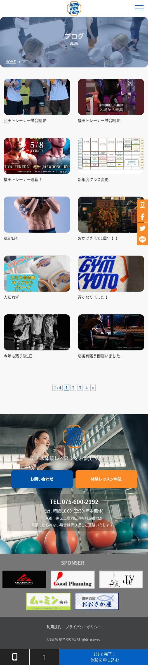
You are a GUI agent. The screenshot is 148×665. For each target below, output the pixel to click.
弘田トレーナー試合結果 (25, 120)
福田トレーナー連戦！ (23, 179)
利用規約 (54, 627)
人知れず (11, 297)
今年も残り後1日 (18, 356)
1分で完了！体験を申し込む (104, 657)
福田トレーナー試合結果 (99, 120)
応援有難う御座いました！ (101, 356)
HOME (11, 61)
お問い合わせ (41, 479)
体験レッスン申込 (106, 479)
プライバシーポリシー (83, 627)
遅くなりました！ (93, 297)
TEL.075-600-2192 (74, 502)
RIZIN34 (10, 238)
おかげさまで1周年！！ (98, 238)
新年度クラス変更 (93, 179)
